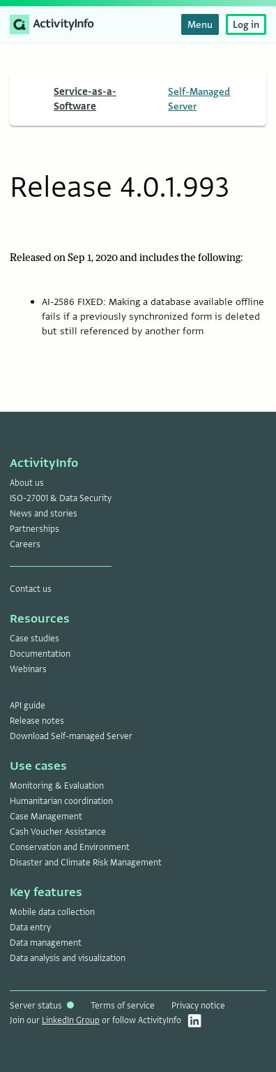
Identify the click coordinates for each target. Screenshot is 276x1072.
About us (27, 483)
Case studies (34, 638)
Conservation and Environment (70, 847)
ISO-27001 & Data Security (61, 498)
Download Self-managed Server (71, 736)
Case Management (46, 816)
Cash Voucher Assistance (58, 832)
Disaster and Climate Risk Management (86, 862)
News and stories (43, 513)
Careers (25, 544)
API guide (27, 705)
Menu (200, 24)
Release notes (37, 721)
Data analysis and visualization (67, 958)
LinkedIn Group (71, 1020)
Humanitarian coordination (61, 801)
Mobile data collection (52, 912)
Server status (42, 1005)
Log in (246, 24)
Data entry (30, 927)
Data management (46, 942)
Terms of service (123, 1005)
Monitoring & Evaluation (57, 785)
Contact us (31, 589)
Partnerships (34, 529)
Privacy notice (198, 1005)
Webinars (28, 669)
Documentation (40, 654)
